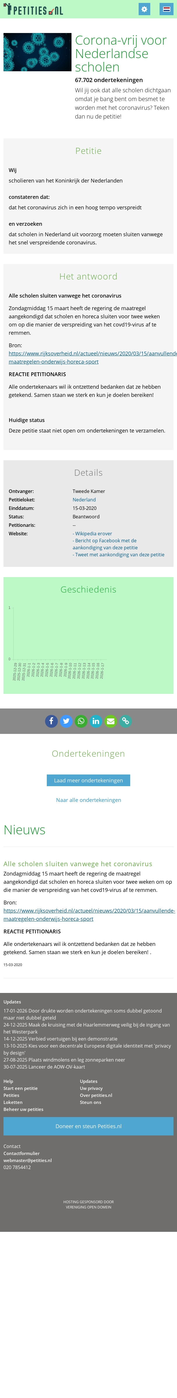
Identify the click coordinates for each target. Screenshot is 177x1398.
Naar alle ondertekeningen (88, 800)
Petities (11, 1095)
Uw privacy (91, 1088)
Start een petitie (20, 1088)
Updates (88, 1081)
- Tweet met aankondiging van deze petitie (119, 554)
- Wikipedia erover (92, 533)
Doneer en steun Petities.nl (89, 1126)
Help (8, 1081)
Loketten (13, 1102)
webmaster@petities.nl (27, 1160)
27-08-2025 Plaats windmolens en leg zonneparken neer (64, 1060)
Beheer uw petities (23, 1109)
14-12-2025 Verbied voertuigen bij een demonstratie (60, 1039)
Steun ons (90, 1102)
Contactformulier (21, 1153)
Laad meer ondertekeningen (88, 780)
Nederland (84, 499)
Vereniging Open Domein (88, 1207)
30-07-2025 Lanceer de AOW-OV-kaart (44, 1067)
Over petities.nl (96, 1095)
